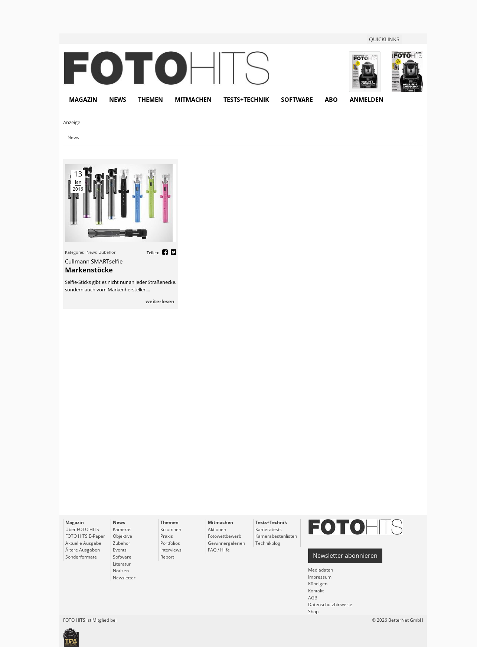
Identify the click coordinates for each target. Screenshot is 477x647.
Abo (331, 100)
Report (167, 557)
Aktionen (217, 529)
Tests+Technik (246, 100)
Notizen (121, 570)
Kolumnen (170, 529)
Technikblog (267, 543)
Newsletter (124, 578)
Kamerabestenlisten (276, 536)
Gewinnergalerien (226, 543)
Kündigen (317, 583)
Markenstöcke (89, 269)
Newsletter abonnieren (345, 555)
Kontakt (316, 591)
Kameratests (268, 529)
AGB (312, 598)
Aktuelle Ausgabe (83, 543)
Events (120, 550)
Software (297, 100)
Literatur (122, 564)
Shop (313, 611)
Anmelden (366, 100)
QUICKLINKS (384, 39)
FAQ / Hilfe (219, 550)
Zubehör (107, 252)
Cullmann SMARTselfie (93, 261)
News (117, 100)
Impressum (319, 577)
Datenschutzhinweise (330, 604)
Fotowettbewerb (224, 536)
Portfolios (170, 543)
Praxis (166, 536)
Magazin (83, 100)
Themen (150, 100)
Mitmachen (193, 100)
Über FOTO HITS (82, 529)
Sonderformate (81, 557)
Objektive (122, 536)
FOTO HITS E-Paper (85, 536)
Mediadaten (320, 570)
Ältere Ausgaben (82, 550)
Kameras (122, 529)
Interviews (171, 550)
